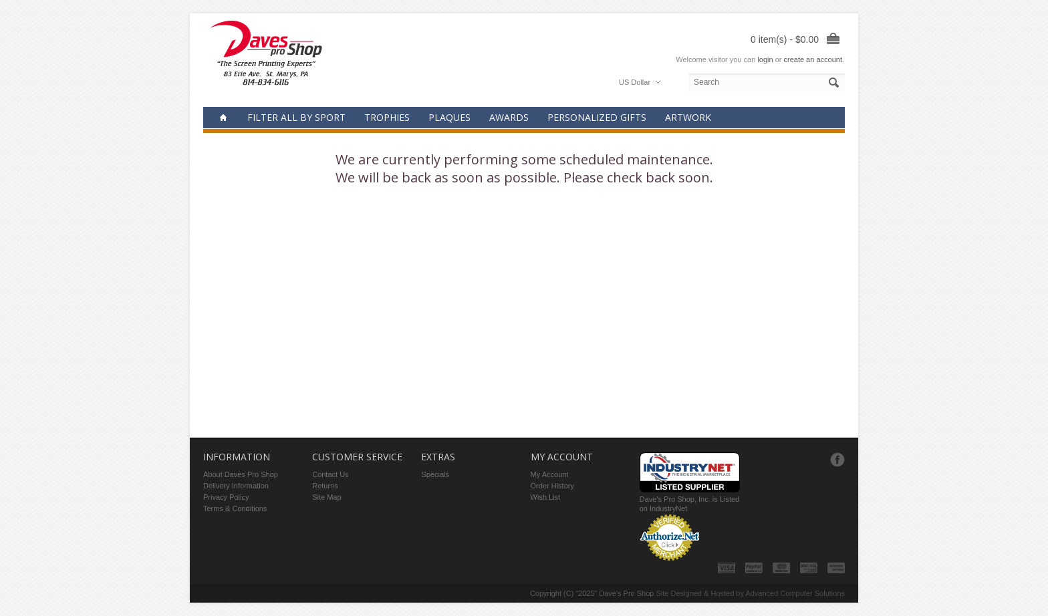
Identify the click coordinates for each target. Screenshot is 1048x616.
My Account (550, 474)
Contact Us (330, 474)
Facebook (837, 459)
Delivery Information (236, 486)
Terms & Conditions (235, 508)
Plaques (449, 117)
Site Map (326, 497)
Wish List (546, 497)
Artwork (688, 117)
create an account (812, 59)
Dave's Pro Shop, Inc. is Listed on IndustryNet (690, 499)
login (765, 59)
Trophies (387, 117)
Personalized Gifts (596, 117)
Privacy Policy (226, 497)
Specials (435, 474)
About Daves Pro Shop (240, 474)
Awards (509, 117)
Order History (552, 486)
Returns (325, 486)
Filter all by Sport (296, 117)
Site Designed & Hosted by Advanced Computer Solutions (750, 593)
